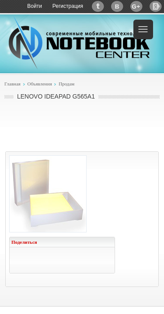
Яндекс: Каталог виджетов (155, 6)
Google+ (136, 6)
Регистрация (67, 6)
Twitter (98, 6)
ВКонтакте (117, 6)
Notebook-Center (79, 42)
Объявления (39, 83)
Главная (12, 83)
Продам (66, 83)
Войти (34, 6)
